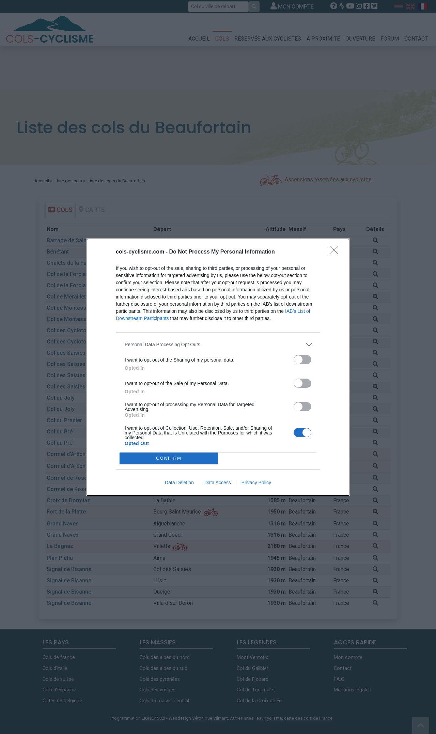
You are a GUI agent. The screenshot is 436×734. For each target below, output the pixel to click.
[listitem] (218, 344)
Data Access (217, 482)
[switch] (302, 359)
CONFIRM (169, 457)
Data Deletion (179, 482)
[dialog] (218, 367)
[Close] (335, 252)
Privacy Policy (256, 482)
